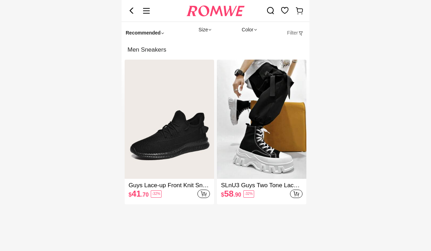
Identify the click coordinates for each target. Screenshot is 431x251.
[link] (270, 10)
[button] (131, 11)
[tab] (295, 33)
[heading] (215, 50)
